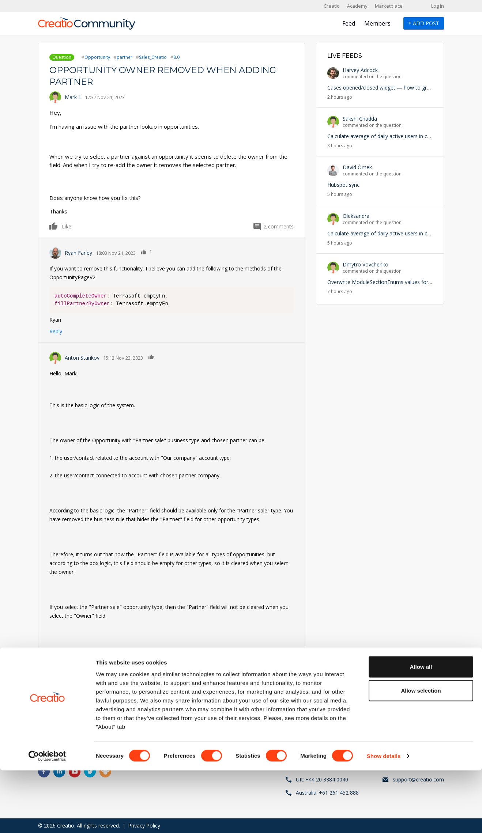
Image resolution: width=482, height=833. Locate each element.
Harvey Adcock (360, 70)
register (83, 701)
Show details (384, 818)
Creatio (332, 6)
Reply (55, 331)
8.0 (176, 57)
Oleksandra (356, 215)
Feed (348, 23)
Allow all (421, 729)
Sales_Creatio (153, 57)
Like (53, 226)
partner (124, 57)
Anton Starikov (82, 357)
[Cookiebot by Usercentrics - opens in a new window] (47, 818)
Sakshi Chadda (360, 118)
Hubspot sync (343, 184)
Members (377, 23)
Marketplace (389, 6)
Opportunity (97, 57)
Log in (437, 6)
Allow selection (421, 753)
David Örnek (357, 167)
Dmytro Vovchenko (365, 264)
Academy (357, 6)
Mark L (73, 97)
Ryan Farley (78, 252)
